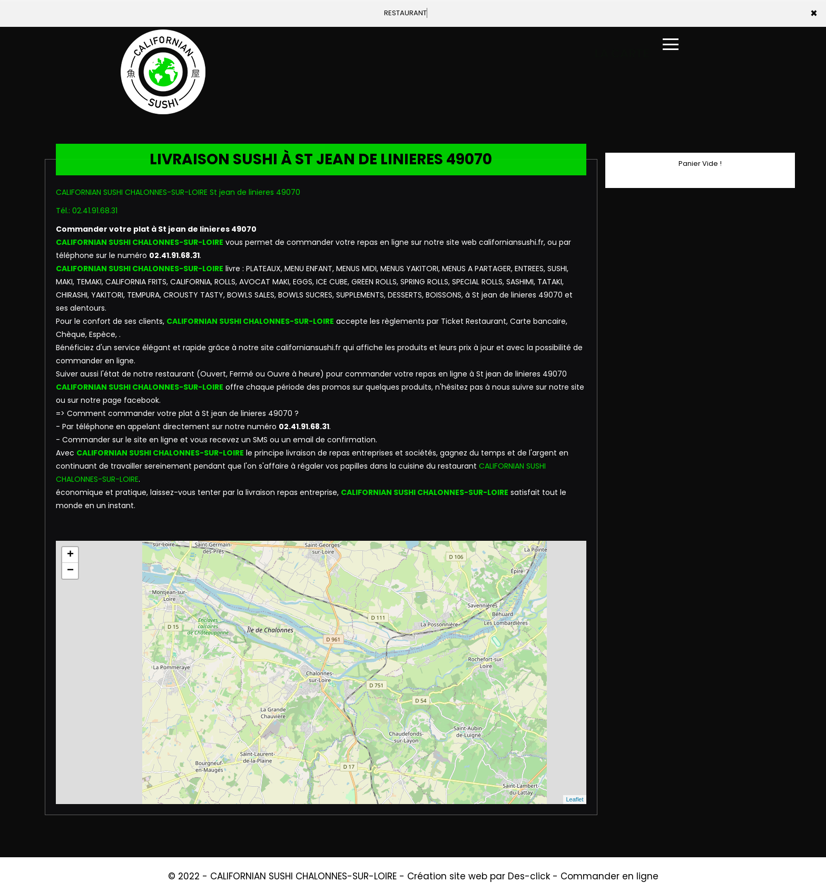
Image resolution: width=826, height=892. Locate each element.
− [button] (70, 571)
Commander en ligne (609, 876)
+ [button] (70, 555)
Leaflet (574, 799)
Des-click (529, 876)
